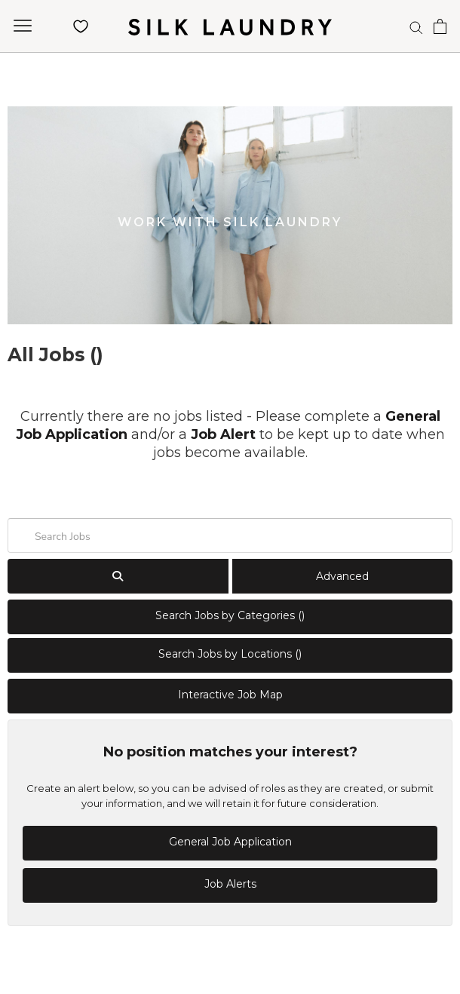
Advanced (342, 576)
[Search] (416, 26)
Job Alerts (230, 884)
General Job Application (230, 841)
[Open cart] (440, 26)
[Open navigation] (23, 26)
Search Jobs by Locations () (230, 654)
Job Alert (223, 434)
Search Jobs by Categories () (230, 615)
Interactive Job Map (230, 694)
